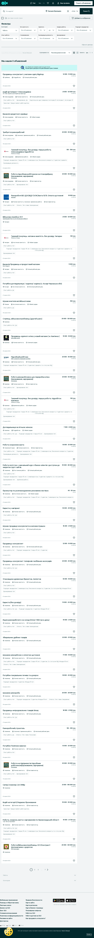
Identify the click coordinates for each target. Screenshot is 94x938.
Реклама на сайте (6, 918)
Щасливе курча (15, 338)
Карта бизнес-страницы (34, 908)
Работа (7, 52)
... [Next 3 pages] (41, 869)
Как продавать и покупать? (35, 918)
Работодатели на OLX (33, 916)
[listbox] (72, 11)
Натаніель (14, 178)
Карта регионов (31, 905)
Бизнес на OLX (5, 908)
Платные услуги (5, 905)
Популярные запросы (33, 910)
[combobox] (24, 11)
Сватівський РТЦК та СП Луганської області (15, 218)
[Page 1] (31, 869)
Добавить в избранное (81, 18)
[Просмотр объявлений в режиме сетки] (77, 53)
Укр (40, 3)
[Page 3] (38, 869)
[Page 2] (34, 869)
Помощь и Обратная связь (9, 903)
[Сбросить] (68, 11)
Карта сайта (30, 903)
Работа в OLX (30, 913)
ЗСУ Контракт (15, 849)
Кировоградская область (16, 52)
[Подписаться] (74, 86)
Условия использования (8, 913)
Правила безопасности (34, 900)
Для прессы (4, 921)
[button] (53, 3)
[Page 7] (45, 869)
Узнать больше (66, 930)
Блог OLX (3, 910)
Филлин (13, 197)
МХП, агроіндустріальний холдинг (21, 358)
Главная (3, 52)
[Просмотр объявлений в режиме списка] (74, 53)
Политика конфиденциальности (11, 916)
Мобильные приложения (9, 900)
